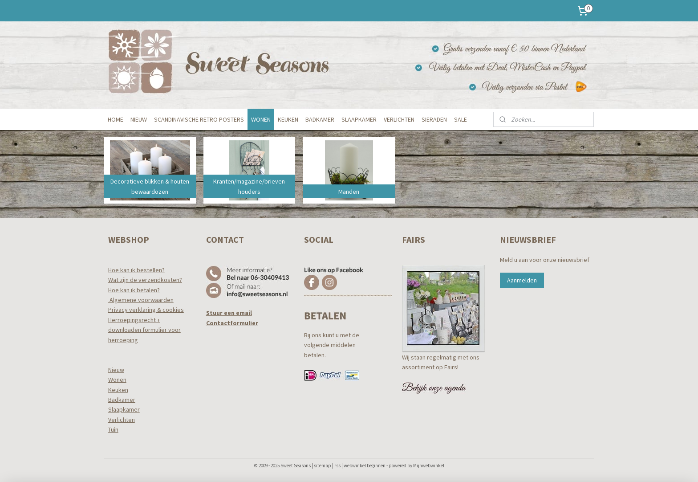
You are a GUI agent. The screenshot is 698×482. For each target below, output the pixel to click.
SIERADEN (434, 119)
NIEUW (138, 119)
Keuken (118, 390)
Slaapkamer (124, 409)
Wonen (117, 380)
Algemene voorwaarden (141, 300)
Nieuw (116, 370)
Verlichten (121, 420)
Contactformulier (232, 323)
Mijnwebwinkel (428, 465)
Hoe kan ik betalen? (134, 290)
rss (337, 465)
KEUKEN (288, 119)
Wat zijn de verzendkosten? (145, 280)
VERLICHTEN (399, 119)
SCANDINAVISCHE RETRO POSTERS (199, 119)
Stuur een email (229, 313)
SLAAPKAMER (359, 119)
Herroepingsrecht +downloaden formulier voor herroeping (144, 330)
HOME (115, 119)
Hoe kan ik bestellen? (136, 270)
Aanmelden (522, 280)
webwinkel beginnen (365, 465)
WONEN (261, 119)
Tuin (113, 429)
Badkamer (121, 400)
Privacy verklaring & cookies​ (146, 310)
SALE (460, 119)
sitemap (322, 465)
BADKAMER (319, 119)
